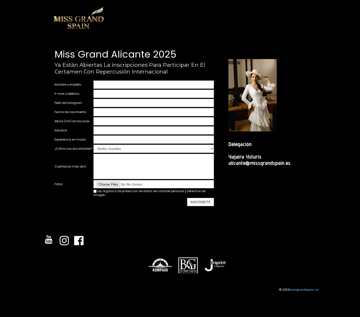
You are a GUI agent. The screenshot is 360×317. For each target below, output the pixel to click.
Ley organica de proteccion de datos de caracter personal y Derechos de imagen (149, 193)
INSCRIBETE (200, 202)
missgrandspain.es (304, 289)
